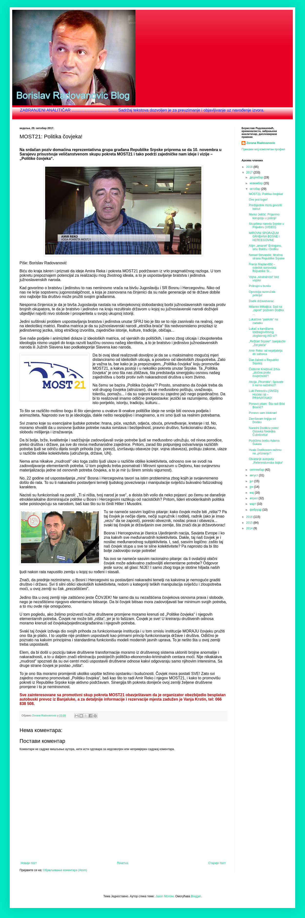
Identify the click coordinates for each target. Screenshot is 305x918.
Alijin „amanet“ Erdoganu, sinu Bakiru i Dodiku (265, 247)
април (254, 498)
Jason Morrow (164, 896)
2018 (250, 167)
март (253, 504)
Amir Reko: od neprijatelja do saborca (265, 352)
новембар (257, 183)
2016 (250, 517)
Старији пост (217, 863)
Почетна (122, 863)
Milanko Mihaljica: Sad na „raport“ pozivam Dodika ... (266, 310)
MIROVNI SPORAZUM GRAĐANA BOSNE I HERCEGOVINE (264, 236)
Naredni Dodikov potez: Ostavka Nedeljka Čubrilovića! (264, 431)
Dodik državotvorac (261, 301)
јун (252, 487)
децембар (257, 177)
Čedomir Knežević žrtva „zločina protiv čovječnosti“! (264, 372)
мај (252, 492)
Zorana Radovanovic (260, 143)
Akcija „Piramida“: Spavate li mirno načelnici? (266, 383)
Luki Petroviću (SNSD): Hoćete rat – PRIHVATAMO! (264, 394)
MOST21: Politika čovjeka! (266, 194)
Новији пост (29, 863)
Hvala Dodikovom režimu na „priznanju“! (265, 451)
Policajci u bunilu (260, 286)
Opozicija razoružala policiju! (262, 293)
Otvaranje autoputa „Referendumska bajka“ (266, 460)
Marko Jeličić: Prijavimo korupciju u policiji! (264, 216)
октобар (255, 189)
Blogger (196, 896)
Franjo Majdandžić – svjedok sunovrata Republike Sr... (262, 268)
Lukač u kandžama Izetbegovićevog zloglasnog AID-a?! (263, 332)
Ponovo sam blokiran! (263, 413)
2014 (250, 528)
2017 (250, 172)
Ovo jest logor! (258, 199)
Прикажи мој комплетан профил (263, 149)
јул (252, 481)
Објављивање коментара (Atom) (65, 870)
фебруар (256, 509)
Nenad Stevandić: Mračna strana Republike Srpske (267, 256)
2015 (250, 522)
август (254, 475)
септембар (257, 469)
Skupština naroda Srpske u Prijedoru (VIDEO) (266, 225)
